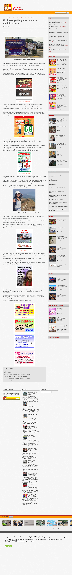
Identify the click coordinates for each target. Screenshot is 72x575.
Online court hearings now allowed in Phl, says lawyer (61, 265)
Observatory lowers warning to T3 (57, 187)
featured (15, 18)
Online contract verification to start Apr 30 (32, 404)
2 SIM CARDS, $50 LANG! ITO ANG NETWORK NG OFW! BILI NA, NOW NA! (61, 70)
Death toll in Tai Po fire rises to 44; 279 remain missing (62, 161)
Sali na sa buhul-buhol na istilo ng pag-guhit (13, 372)
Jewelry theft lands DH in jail (55, 49)
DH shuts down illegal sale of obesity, (28, 528)
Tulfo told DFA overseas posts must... (16, 528)
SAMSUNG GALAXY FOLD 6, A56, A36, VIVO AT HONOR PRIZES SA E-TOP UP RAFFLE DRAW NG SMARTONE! (62, 62)
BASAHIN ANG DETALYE (24, 287)
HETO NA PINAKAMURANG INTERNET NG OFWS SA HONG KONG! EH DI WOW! (62, 105)
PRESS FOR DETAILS (24, 348)
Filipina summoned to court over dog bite (32, 415)
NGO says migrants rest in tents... (6, 527)
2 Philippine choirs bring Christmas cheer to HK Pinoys (62, 153)
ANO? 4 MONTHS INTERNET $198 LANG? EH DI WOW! (61, 95)
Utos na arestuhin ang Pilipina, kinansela (58, 206)
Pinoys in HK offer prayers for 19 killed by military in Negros (32, 450)
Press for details (24, 250)
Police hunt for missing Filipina (56, 199)
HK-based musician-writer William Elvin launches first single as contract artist (62, 257)
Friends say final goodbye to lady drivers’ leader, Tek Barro (62, 237)
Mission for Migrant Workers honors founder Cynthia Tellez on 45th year (62, 119)
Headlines (21, 18)
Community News (7, 18)
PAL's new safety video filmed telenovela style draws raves (62, 128)
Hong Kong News (29, 18)
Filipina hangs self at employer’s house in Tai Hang (58, 175)
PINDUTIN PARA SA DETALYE (24, 101)
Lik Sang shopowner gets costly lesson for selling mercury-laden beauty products (58, 191)
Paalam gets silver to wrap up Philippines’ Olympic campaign (61, 248)
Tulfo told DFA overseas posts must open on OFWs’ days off (57, 25)
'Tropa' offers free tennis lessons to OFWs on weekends (62, 286)
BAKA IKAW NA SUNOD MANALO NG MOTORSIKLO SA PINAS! (62, 79)
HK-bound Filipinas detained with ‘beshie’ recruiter (61, 229)
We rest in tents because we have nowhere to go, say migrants (17, 378)
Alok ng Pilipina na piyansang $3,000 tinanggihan (57, 209)
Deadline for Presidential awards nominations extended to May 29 (56, 45)
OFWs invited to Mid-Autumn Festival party (62, 86)
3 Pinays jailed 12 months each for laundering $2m (56, 183)
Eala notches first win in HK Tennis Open (62, 220)
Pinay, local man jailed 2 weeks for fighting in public (56, 179)
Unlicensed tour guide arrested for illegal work (14, 380)
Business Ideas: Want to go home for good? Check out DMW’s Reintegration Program (62, 327)
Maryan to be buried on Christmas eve (60, 136)
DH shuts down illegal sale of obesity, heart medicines (15, 376)
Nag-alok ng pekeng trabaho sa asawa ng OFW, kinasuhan (58, 203)
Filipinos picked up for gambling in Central (32, 393)
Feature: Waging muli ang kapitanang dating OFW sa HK (57, 196)
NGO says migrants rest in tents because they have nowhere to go (58, 21)
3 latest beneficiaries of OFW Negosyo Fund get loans (32, 426)
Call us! (24, 333)
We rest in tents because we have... (40, 527)
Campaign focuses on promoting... (51, 527)
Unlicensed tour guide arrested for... (63, 527)
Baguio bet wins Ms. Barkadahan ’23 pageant (13, 371)
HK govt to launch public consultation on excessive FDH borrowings (62, 318)
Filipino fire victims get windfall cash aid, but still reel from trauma (62, 144)
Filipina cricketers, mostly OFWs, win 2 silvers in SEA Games (61, 278)
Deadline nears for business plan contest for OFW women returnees (62, 310)
